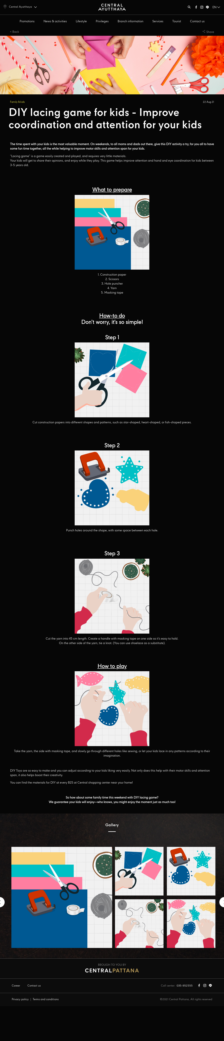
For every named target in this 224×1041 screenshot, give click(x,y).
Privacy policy (20, 999)
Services (157, 21)
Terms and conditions (46, 999)
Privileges (102, 21)
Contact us (197, 21)
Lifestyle (81, 21)
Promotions (27, 21)
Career (16, 986)
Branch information (130, 21)
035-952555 (185, 986)
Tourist (176, 21)
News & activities (55, 21)
